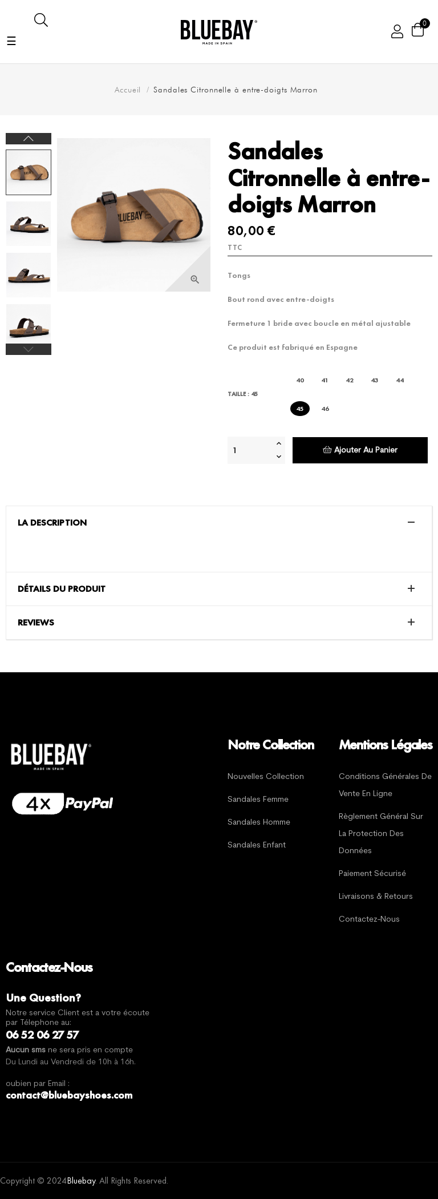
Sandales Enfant (257, 845)
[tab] (219, 522)
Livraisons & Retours (376, 897)
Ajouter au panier (360, 450)
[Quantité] (250, 450)
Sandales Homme (259, 822)
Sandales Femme (258, 800)
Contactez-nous (369, 919)
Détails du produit (62, 589)
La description (52, 523)
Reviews (36, 622)
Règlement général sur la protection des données (381, 834)
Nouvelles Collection (266, 777)
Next (28, 138)
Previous (28, 349)
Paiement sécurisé (372, 874)
